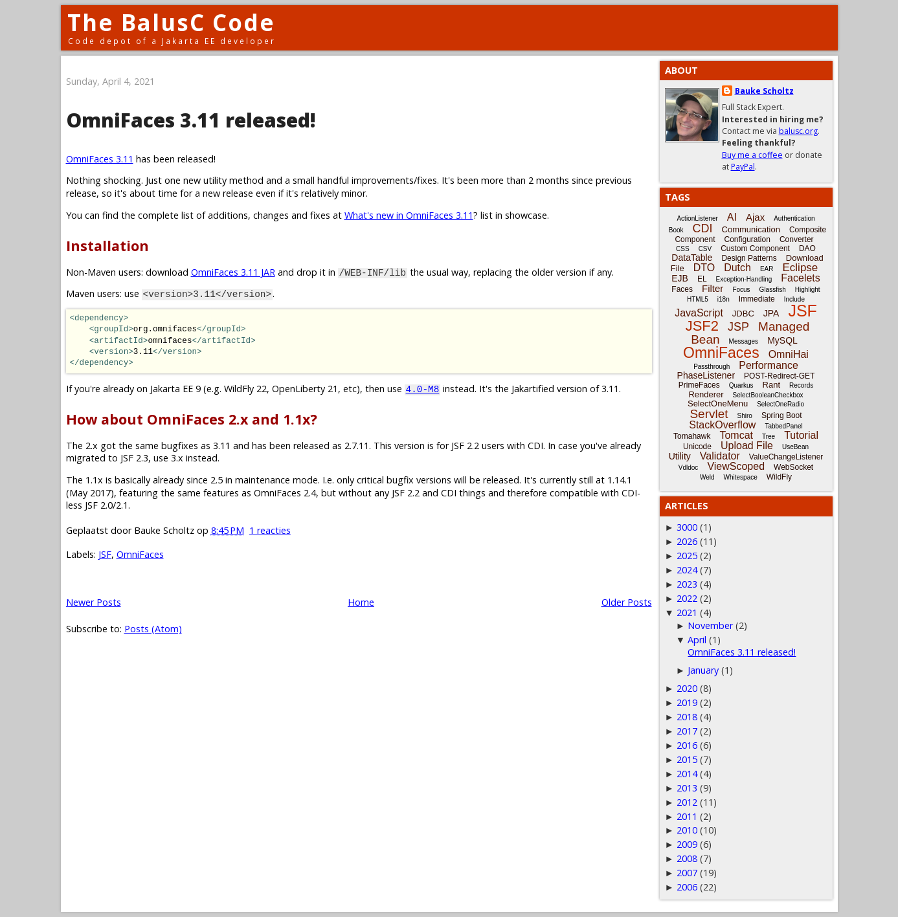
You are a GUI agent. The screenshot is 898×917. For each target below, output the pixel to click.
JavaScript (699, 312)
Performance (768, 365)
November (710, 625)
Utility (680, 456)
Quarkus (741, 385)
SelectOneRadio (780, 404)
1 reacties (270, 530)
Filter (712, 288)
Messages (744, 341)
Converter (797, 239)
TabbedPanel (783, 426)
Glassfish (772, 289)
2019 (687, 702)
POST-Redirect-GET (779, 376)
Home (361, 602)
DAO (807, 248)
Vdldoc (689, 467)
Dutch (737, 267)
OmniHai (789, 354)
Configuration (747, 239)
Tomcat (736, 435)
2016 (687, 745)
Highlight (807, 289)
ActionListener (697, 218)
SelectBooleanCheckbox (768, 395)
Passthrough (711, 366)
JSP (738, 326)
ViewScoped (736, 466)
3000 (687, 527)
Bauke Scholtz (764, 90)
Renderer (705, 394)
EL (702, 278)
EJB (679, 278)
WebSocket (793, 467)
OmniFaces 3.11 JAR (233, 272)
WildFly (779, 476)
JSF (104, 554)
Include (794, 299)
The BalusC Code (171, 22)
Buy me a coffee (752, 154)
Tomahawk (691, 436)
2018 (687, 717)
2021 (687, 612)
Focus (741, 289)
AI (732, 217)
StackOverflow (722, 424)
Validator (720, 455)
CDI (703, 228)
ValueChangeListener (786, 456)
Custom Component (755, 248)
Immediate (757, 299)
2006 (687, 887)
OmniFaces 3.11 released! (191, 120)
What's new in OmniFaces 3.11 (408, 215)
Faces (682, 289)
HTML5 (697, 299)
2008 (687, 858)
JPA (771, 313)
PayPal (743, 166)
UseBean (795, 446)
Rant (771, 385)
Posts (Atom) (153, 629)
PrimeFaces (699, 385)
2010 (687, 830)
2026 (687, 541)
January (703, 670)
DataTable (691, 257)
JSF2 (702, 326)
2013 (687, 788)
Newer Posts (93, 602)
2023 (687, 584)
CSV (705, 248)
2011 (687, 816)
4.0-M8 (423, 388)
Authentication (794, 218)
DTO (704, 267)
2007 (687, 873)
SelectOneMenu (718, 403)
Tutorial (801, 435)
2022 (687, 598)
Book (676, 230)
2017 (687, 731)
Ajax (755, 217)
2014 (687, 774)
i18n (723, 299)
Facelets (800, 277)
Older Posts (626, 602)
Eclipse (800, 267)
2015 (687, 759)
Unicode (697, 446)
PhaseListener (706, 375)
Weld (707, 477)
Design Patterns (748, 258)
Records (801, 385)
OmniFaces (140, 554)
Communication (751, 229)
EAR (767, 268)
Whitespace (741, 477)
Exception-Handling (744, 279)
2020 (687, 688)
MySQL (782, 340)
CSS (683, 248)
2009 (687, 844)
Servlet (709, 414)
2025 (687, 555)
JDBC (743, 313)
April (697, 640)
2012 (687, 802)
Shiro (744, 415)
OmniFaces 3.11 (99, 159)
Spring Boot (781, 415)
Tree (768, 436)
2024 (687, 570)
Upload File (747, 445)
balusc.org (798, 131)
